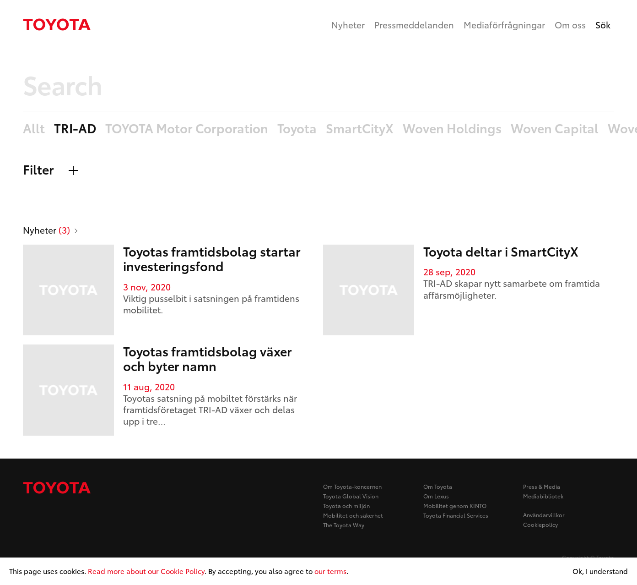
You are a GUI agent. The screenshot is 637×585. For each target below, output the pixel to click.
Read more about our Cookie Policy (146, 571)
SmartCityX (360, 128)
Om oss (570, 24)
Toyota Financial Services (455, 515)
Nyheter (348, 24)
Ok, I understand (600, 571)
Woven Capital (555, 128)
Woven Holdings (452, 128)
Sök (602, 24)
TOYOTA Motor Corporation (186, 128)
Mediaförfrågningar (504, 24)
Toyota (297, 128)
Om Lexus (436, 496)
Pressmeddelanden (414, 24)
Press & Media (541, 486)
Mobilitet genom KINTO (454, 505)
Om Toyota (437, 486)
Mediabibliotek (543, 496)
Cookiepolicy (540, 524)
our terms (330, 571)
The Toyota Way (343, 525)
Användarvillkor (544, 515)
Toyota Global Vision (350, 496)
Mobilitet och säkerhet (353, 515)
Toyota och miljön (346, 505)
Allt (34, 128)
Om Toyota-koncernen (352, 486)
